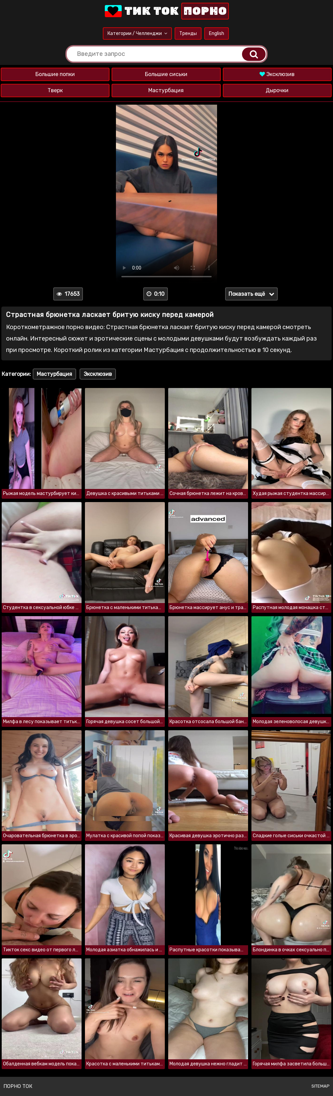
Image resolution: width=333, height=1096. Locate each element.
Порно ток (17, 1086)
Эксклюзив (277, 74)
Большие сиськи (166, 74)
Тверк (55, 90)
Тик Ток (166, 11)
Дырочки (277, 90)
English (216, 33)
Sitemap (320, 1086)
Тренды (188, 33)
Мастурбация (166, 90)
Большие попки (55, 74)
